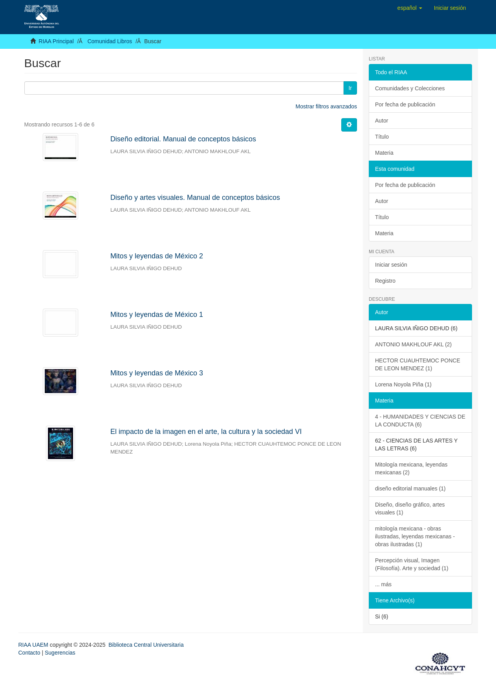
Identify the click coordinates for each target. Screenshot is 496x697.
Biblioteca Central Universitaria (145, 645)
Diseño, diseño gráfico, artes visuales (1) (410, 508)
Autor (381, 120)
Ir (350, 88)
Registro (385, 281)
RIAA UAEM (34, 645)
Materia (384, 153)
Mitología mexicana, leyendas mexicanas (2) (411, 468)
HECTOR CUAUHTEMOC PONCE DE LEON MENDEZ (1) (417, 364)
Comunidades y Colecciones (410, 88)
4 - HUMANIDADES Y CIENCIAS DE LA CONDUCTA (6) (420, 420)
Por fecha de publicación (405, 104)
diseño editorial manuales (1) (410, 488)
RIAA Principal (55, 41)
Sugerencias (60, 652)
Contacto (29, 652)
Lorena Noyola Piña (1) (403, 384)
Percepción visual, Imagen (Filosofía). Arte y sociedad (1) (411, 564)
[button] (410, 8)
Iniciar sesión (391, 265)
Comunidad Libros (110, 41)
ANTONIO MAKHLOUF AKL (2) (413, 344)
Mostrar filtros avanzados (326, 106)
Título (382, 137)
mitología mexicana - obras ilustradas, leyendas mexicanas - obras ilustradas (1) (415, 536)
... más (383, 584)
